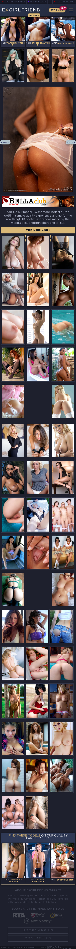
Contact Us (38, 938)
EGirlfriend (21, 12)
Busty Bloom (38, 2)
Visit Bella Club (38, 230)
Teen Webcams (65, 2)
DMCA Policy (54, 947)
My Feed (57, 10)
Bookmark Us (38, 930)
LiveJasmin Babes (15, 2)
